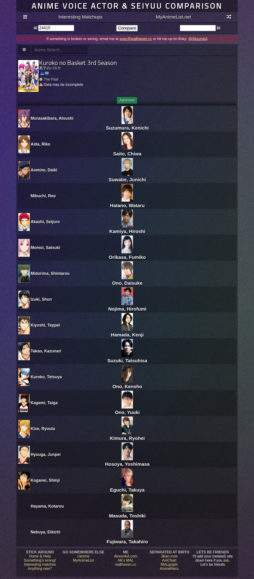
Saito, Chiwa (127, 151)
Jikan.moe (169, 556)
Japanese (127, 100)
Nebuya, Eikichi (45, 532)
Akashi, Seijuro (45, 221)
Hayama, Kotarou (47, 506)
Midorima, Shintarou (50, 273)
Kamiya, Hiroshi (127, 228)
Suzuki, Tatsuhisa (127, 357)
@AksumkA (198, 39)
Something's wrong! (40, 560)
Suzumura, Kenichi (127, 125)
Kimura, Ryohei (127, 435)
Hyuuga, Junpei (46, 454)
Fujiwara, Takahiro (127, 538)
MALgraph (169, 564)
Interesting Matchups (80, 16)
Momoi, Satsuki (45, 247)
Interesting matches (40, 564)
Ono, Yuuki (127, 409)
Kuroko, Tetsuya (46, 377)
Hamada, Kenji (127, 332)
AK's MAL (126, 560)
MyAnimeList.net (173, 16)
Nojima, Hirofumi (127, 306)
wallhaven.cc (125, 564)
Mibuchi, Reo (43, 196)
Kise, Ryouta (43, 428)
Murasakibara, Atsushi (52, 118)
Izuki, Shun (41, 299)
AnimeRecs (169, 569)
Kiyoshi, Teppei (45, 325)
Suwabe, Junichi (127, 176)
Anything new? (40, 569)
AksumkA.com (125, 556)
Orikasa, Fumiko (127, 254)
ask (226, 560)
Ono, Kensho (127, 383)
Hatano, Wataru (127, 202)
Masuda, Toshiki (127, 513)
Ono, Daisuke (127, 280)
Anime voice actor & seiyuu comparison (127, 6)
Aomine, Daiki (44, 170)
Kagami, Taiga (44, 402)
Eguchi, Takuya (127, 487)
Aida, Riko (40, 144)
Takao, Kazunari (46, 351)
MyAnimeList (83, 560)
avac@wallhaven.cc (135, 39)
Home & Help (40, 556)
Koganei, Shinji (45, 480)
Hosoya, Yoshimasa (127, 461)
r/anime (83, 556)
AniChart (169, 560)
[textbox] (56, 28)
